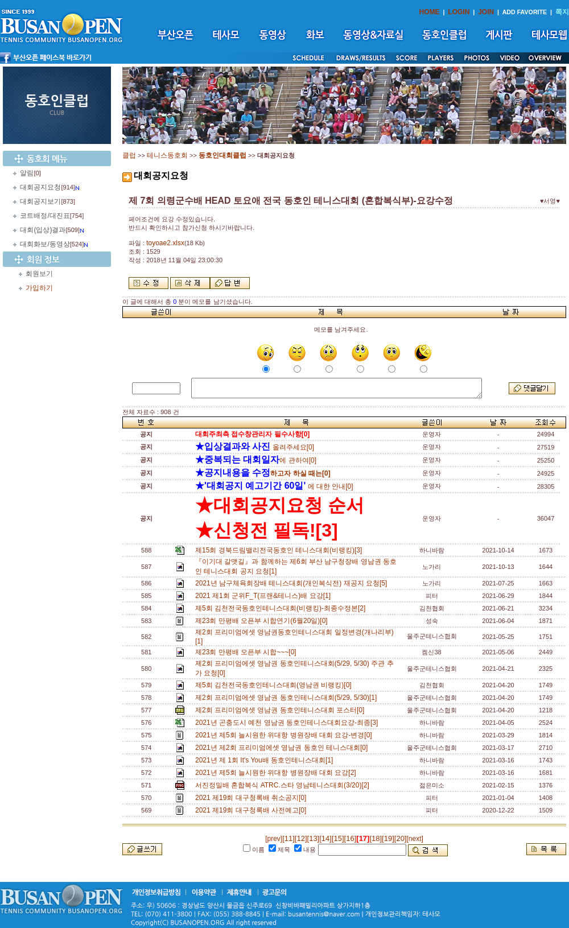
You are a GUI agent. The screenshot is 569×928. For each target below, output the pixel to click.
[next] (414, 839)
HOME (429, 12)
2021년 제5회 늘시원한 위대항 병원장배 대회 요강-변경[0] (285, 735)
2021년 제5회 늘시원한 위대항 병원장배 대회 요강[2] (277, 773)
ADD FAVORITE (524, 12)
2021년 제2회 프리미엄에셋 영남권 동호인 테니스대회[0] (283, 748)
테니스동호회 (167, 155)
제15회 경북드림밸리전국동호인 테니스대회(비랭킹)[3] (280, 550)
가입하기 (39, 288)
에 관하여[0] (255, 460)
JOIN (486, 12)
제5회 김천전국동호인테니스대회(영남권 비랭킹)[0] (275, 685)
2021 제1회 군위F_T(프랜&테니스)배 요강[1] (265, 596)
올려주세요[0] (254, 447)
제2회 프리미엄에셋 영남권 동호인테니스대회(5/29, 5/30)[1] (288, 698)
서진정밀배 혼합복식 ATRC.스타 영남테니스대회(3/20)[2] (284, 785)
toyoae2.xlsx (165, 243)
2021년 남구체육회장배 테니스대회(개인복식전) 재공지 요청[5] (293, 583)
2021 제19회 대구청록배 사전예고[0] (252, 810)
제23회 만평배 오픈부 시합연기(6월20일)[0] (263, 621)
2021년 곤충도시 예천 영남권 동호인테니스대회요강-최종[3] (288, 723)
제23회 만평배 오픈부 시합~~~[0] (247, 652)
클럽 (129, 155)
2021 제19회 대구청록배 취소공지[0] (252, 798)
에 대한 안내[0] (274, 486)
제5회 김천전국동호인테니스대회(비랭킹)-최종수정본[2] (282, 608)
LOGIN (458, 12)
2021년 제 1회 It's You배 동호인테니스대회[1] (266, 760)
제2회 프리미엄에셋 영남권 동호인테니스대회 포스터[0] (281, 710)
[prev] (273, 839)
